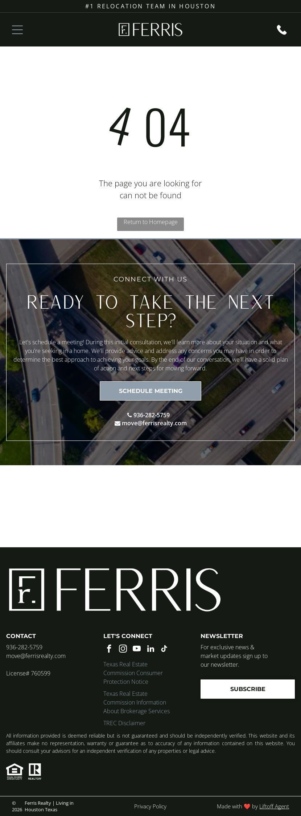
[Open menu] (17, 29)
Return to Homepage (151, 222)
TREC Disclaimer (124, 723)
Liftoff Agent (274, 806)
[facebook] (109, 650)
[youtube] (137, 650)
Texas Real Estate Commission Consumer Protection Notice (133, 673)
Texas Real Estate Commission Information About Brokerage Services (136, 702)
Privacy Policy (150, 806)
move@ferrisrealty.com (154, 423)
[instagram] (123, 650)
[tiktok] (164, 650)
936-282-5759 (151, 415)
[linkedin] (151, 650)
